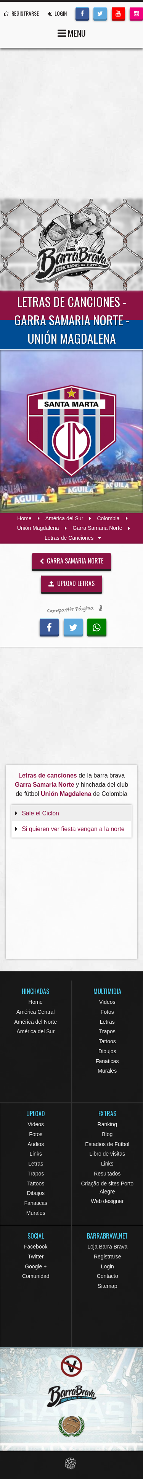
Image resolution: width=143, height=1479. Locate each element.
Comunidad (36, 1276)
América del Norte (35, 1022)
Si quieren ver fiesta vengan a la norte (73, 829)
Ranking (107, 1124)
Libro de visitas (107, 1154)
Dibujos (107, 1051)
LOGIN (57, 13)
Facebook (35, 1247)
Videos (107, 1002)
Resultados (107, 1174)
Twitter (35, 1256)
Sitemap (107, 1286)
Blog (107, 1134)
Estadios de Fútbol (107, 1144)
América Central (35, 1012)
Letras (107, 1022)
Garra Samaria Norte (97, 528)
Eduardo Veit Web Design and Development (71, 1463)
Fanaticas (107, 1061)
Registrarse (107, 1256)
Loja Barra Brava (107, 1247)
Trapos (107, 1031)
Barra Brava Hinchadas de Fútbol (72, 244)
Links (35, 1154)
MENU (72, 32)
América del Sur (64, 518)
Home (24, 518)
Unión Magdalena (38, 528)
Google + (36, 1266)
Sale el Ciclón (40, 813)
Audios (35, 1144)
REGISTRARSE (21, 13)
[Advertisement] (71, 123)
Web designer (107, 1201)
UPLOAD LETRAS (71, 583)
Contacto (107, 1276)
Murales (107, 1071)
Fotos (107, 1012)
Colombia (108, 518)
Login (107, 1266)
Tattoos (107, 1041)
